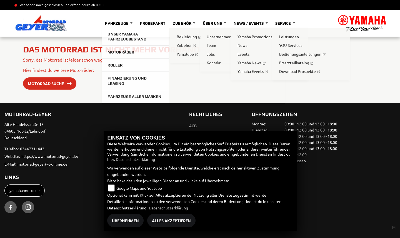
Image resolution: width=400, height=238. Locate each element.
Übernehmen (125, 220)
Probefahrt (152, 23)
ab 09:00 (97, 4)
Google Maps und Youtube (139, 188)
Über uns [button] (213, 23)
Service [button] (283, 23)
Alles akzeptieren (171, 220)
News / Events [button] (249, 23)
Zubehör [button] (182, 23)
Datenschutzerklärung (135, 159)
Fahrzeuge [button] (117, 23)
